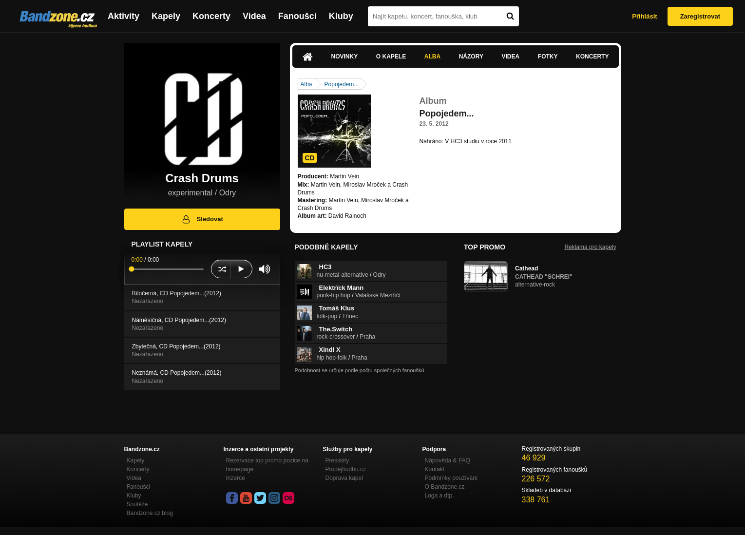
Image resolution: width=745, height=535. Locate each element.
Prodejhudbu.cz (345, 469)
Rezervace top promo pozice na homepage (267, 465)
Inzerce (235, 478)
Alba (432, 56)
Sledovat (202, 219)
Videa (254, 16)
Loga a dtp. (439, 495)
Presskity (337, 460)
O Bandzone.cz (445, 486)
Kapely (166, 16)
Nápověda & (447, 460)
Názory (471, 56)
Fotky (548, 56)
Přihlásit (644, 16)
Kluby (341, 16)
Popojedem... (342, 84)
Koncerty (211, 16)
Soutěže (137, 504)
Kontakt (435, 469)
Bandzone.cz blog (150, 513)
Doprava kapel (344, 478)
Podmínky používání (451, 478)
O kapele (391, 56)
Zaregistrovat (700, 16)
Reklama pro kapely (590, 247)
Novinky (344, 56)
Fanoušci (297, 16)
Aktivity (123, 16)
